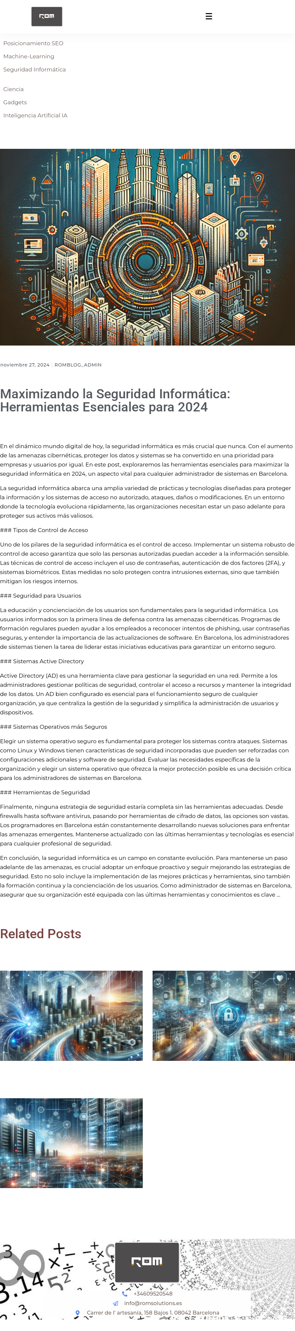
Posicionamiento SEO (33, 43)
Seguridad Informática (34, 69)
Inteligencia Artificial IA (35, 115)
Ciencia (13, 89)
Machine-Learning (28, 56)
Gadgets (15, 102)
